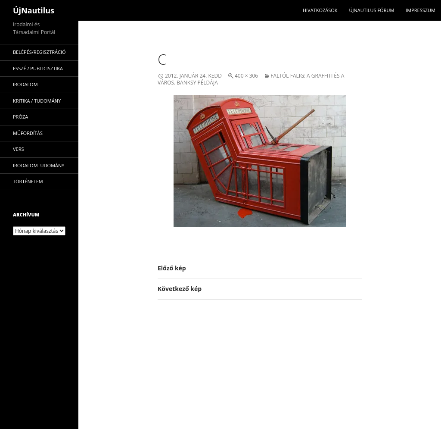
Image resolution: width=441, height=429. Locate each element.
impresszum (420, 10)
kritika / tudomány (37, 100)
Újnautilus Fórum (371, 10)
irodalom (25, 84)
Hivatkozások (320, 10)
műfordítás (28, 133)
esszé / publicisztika (38, 68)
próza (20, 116)
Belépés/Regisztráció (39, 52)
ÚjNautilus (33, 10)
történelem (28, 181)
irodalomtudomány (38, 165)
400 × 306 (246, 75)
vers (18, 149)
